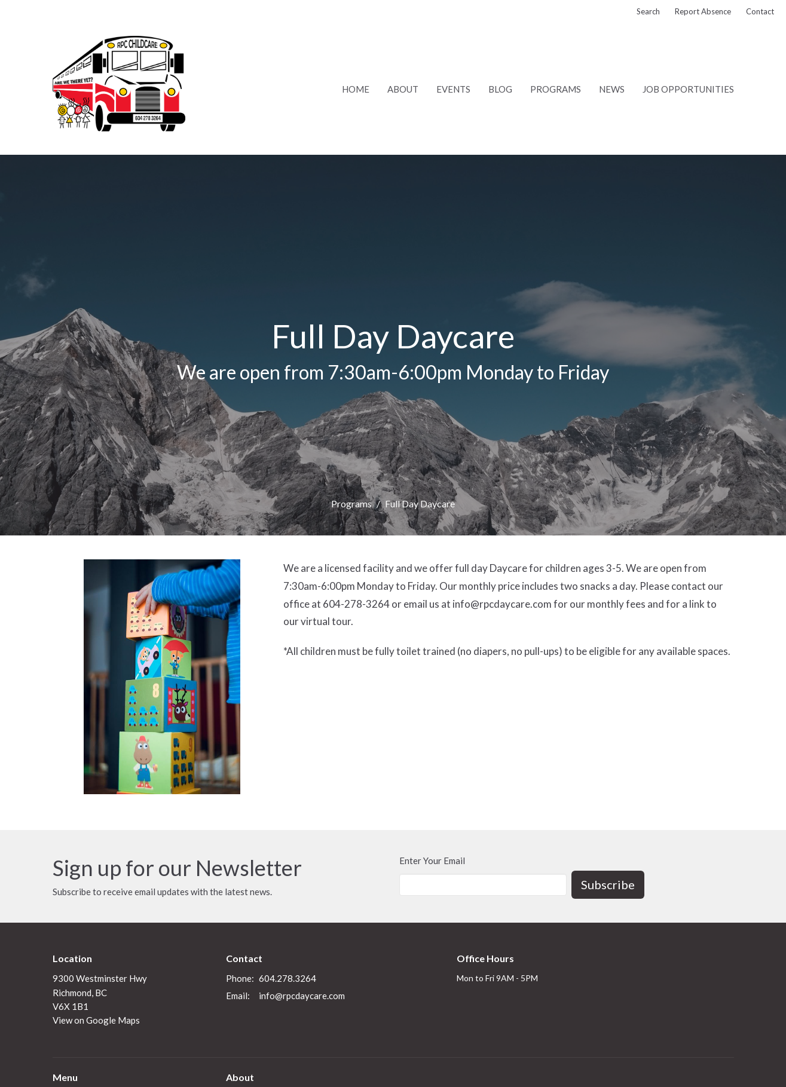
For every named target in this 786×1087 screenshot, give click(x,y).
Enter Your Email (432, 860)
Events (453, 89)
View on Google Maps (96, 1020)
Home (355, 89)
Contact (760, 11)
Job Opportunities (688, 89)
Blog (500, 89)
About (402, 89)
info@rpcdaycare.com (302, 995)
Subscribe (608, 884)
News (612, 89)
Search (648, 11)
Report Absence (703, 11)
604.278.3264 (287, 978)
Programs (555, 89)
